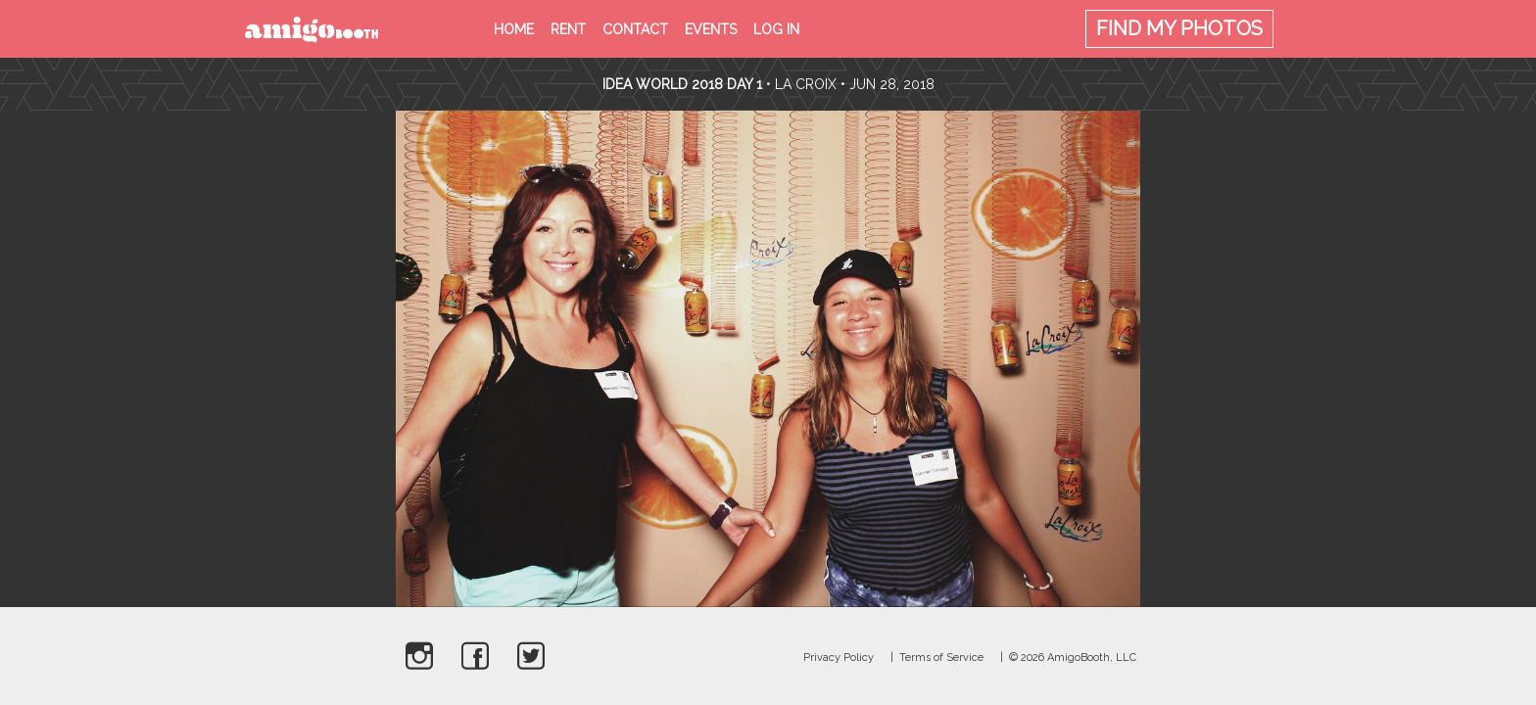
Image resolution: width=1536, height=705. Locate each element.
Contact (635, 29)
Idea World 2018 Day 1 (682, 84)
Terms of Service (941, 657)
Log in (776, 29)
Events (711, 29)
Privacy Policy (838, 657)
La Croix (806, 84)
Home (514, 29)
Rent (568, 29)
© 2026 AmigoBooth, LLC (1072, 657)
